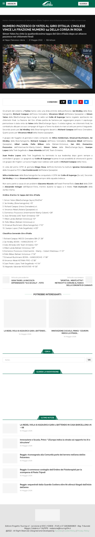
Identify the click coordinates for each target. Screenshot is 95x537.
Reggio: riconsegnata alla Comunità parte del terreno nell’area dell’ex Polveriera (52, 456)
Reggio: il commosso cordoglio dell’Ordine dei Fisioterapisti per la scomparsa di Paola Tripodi (51, 471)
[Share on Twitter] (75, 102)
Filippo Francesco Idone (15, 40)
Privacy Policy (83, 531)
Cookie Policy (69, 531)
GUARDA (83, 4)
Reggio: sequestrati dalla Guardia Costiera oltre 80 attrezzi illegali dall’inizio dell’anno (55, 485)
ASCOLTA (12, 4)
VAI (89, 360)
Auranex (58, 531)
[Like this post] (64, 102)
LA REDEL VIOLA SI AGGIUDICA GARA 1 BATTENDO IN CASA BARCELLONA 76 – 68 (56, 426)
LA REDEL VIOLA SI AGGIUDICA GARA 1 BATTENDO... (25, 331)
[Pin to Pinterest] (80, 102)
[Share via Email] (86, 102)
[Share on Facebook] (70, 102)
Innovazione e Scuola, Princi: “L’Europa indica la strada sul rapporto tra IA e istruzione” (55, 441)
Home (5, 20)
